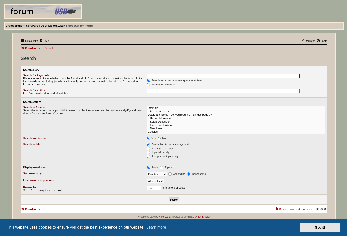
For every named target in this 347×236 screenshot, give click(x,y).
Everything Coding (235, 125)
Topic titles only (158, 152)
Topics (166, 167)
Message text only (160, 148)
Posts (152, 167)
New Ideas (235, 128)
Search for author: (34, 90)
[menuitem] (44, 41)
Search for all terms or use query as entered (175, 80)
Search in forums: (34, 107)
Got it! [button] (320, 227)
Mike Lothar (165, 217)
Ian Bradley (204, 217)
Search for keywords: (36, 75)
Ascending (176, 173)
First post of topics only (163, 156)
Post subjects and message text (168, 144)
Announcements (235, 111)
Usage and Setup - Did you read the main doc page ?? (235, 115)
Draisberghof (15, 25)
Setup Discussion (235, 122)
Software (32, 25)
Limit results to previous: (39, 180)
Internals (235, 108)
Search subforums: (35, 138)
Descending (196, 173)
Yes (151, 138)
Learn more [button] (156, 227)
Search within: (32, 144)
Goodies (235, 132)
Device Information (235, 118)
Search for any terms (161, 84)
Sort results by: (33, 173)
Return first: (30, 187)
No (162, 138)
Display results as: (35, 167)
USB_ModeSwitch (52, 25)
